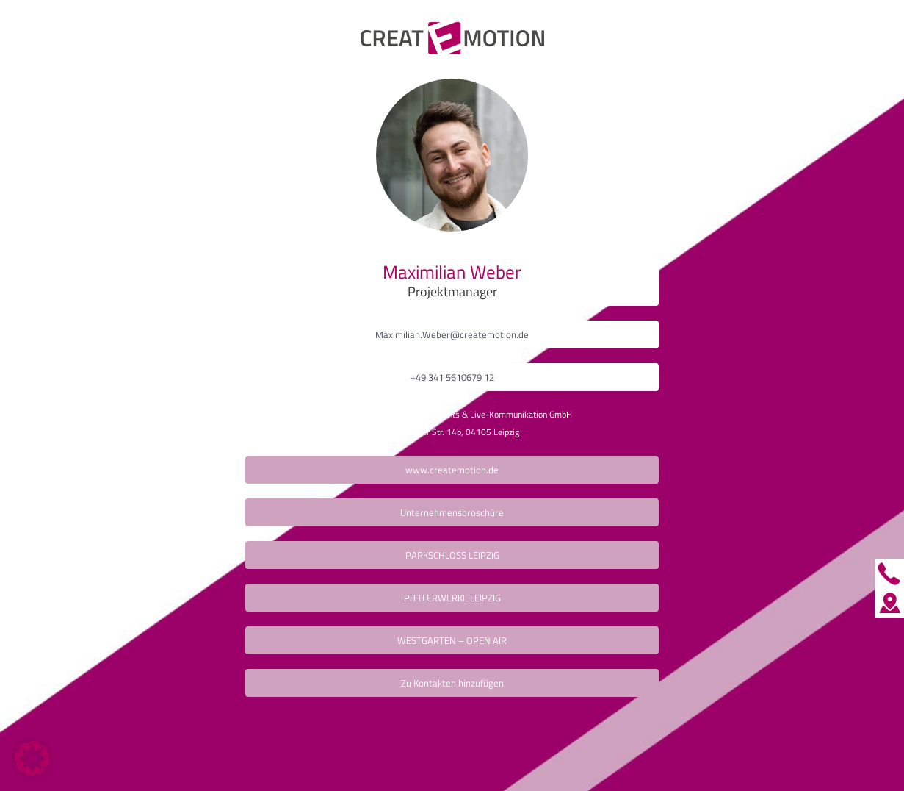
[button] (32, 758)
